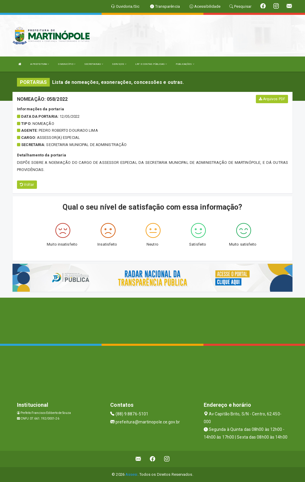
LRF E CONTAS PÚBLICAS (151, 64)
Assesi (131, 474)
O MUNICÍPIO (66, 64)
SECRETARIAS (93, 64)
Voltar (27, 185)
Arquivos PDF (272, 99)
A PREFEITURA (39, 64)
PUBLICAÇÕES (185, 64)
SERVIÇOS (119, 64)
